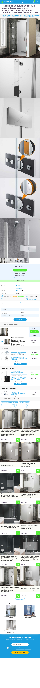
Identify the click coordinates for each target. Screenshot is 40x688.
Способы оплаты (33, 299)
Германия (19, 290)
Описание (15, 303)
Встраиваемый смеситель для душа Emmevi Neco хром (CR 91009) (19, 358)
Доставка (22, 303)
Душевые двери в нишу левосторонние (29, 611)
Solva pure (19, 288)
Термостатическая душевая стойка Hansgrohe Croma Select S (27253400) (18, 378)
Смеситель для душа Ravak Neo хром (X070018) (18, 352)
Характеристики (5, 303)
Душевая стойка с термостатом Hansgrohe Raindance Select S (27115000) (19, 373)
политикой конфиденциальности (23, 649)
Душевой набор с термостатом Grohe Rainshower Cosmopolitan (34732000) (18, 392)
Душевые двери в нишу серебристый (10, 626)
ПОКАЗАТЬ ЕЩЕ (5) (19, 384)
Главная (4, 15)
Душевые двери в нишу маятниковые (10, 611)
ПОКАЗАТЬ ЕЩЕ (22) (19, 319)
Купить (21, 270)
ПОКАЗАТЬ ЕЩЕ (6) (19, 364)
